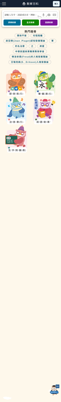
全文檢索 (30, 22)
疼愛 (42, 46)
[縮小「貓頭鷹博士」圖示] (57, 386)
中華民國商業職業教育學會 (29, 51)
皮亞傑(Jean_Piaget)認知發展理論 (25, 41)
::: (1, 8)
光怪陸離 (38, 35)
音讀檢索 (49, 22)
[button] (43, 15)
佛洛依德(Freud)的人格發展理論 (30, 57)
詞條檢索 (12, 22)
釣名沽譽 (20, 46)
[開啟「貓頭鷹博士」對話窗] (54, 390)
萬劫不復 (22, 35)
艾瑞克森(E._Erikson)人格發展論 (30, 62)
